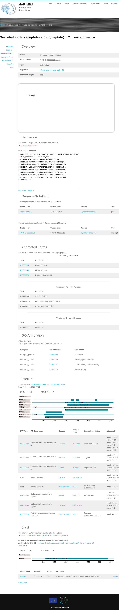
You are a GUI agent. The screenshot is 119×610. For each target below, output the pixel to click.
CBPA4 (23, 576)
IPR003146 (24, 270)
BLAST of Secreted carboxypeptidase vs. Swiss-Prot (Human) (44, 535)
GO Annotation (7, 60)
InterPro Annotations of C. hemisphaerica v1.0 (48, 384)
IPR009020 (24, 275)
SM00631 (76, 458)
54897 (75, 514)
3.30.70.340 (77, 505)
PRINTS (62, 444)
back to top (22, 583)
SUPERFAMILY (65, 486)
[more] (115, 576)
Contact (114, 4)
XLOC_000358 (25, 212)
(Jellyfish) (52, 70)
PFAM (61, 468)
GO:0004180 (53, 360)
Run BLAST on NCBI (26, 191)
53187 (75, 486)
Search (58, 4)
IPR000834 (24, 265)
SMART (62, 458)
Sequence (9, 50)
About (105, 4)
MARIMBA (25, 4)
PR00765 (76, 444)
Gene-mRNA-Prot (6, 53)
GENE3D (62, 478)
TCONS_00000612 (27, 233)
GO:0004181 (53, 365)
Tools (67, 4)
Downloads (95, 4)
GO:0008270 (53, 370)
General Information (80, 4)
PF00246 (76, 468)
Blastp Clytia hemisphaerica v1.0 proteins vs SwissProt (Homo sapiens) (66, 543)
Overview (9, 46)
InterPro (10, 64)
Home (50, 4)
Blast (11, 67)
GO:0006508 (53, 355)
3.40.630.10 (77, 478)
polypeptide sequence (29, 145)
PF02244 (76, 495)
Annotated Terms (7, 57)
